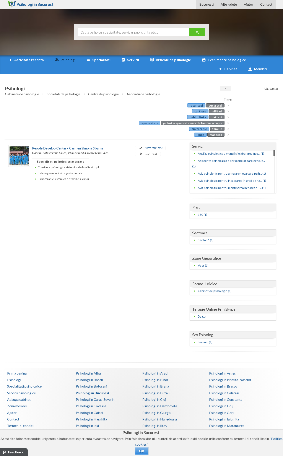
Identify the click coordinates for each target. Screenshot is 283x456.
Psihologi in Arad (155, 364)
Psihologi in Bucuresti (93, 384)
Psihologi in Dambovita (159, 397)
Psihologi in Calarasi (224, 384)
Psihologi (14, 370)
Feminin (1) (205, 333)
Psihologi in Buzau (155, 384)
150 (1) (202, 205)
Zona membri (17, 397)
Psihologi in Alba (88, 364)
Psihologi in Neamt (223, 423)
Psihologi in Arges (222, 364)
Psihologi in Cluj (154, 390)
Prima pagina (17, 364)
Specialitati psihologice (24, 377)
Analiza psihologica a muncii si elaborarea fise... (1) (231, 144)
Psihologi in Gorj (221, 403)
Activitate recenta (26, 59)
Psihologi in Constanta (225, 390)
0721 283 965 (154, 139)
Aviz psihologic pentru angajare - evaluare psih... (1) (232, 164)
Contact (266, 4)
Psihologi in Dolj (221, 397)
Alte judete (229, 4)
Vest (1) (203, 256)
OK (141, 451)
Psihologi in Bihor (155, 370)
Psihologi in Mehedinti (92, 423)
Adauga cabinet (19, 390)
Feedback (16, 452)
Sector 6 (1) (205, 231)
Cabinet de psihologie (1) (214, 282)
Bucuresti (206, 4)
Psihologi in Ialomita (224, 410)
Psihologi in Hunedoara (159, 410)
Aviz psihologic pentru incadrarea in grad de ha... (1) (232, 171)
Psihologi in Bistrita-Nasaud (230, 370)
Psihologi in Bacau (89, 370)
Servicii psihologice (21, 384)
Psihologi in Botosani (91, 377)
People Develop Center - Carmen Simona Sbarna (67, 139)
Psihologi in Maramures (226, 416)
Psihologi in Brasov (223, 377)
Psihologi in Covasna (91, 397)
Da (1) (202, 307)
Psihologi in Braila (155, 377)
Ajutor (248, 4)
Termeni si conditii (20, 416)
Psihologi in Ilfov (154, 416)
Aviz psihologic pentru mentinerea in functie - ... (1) (232, 178)
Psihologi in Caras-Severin (95, 390)
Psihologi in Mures (156, 423)
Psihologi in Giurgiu (156, 403)
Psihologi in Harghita (91, 410)
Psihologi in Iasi (87, 416)
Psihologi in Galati (89, 403)
